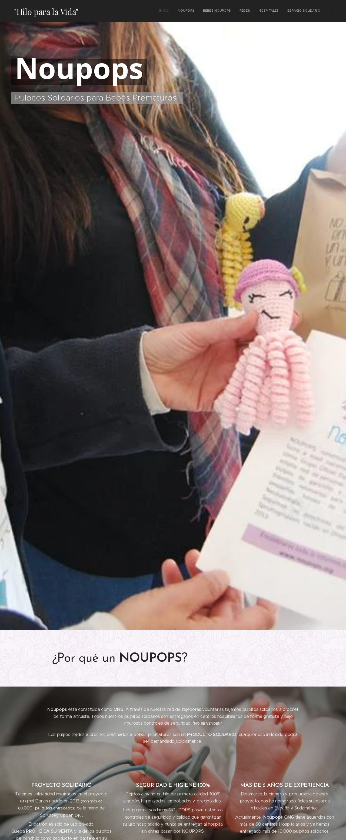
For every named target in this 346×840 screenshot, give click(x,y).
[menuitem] (181, 11)
